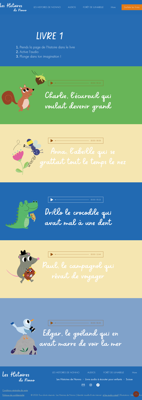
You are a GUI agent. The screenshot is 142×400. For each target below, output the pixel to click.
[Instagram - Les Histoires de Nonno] (90, 385)
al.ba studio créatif (110, 395)
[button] (71, 7)
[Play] (52, 83)
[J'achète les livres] (132, 7)
